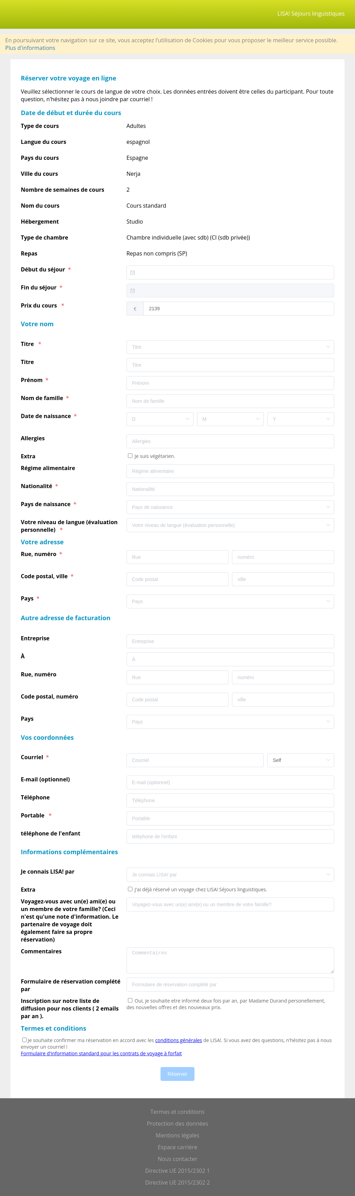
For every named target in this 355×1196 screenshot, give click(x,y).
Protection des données (177, 1123)
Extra (29, 456)
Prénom (32, 380)
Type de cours (40, 126)
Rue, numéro (39, 554)
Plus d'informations (30, 48)
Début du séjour (44, 269)
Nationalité (37, 486)
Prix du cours (40, 305)
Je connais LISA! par (49, 871)
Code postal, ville (45, 576)
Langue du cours (43, 142)
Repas (29, 253)
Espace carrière (177, 1147)
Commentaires (42, 951)
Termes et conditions (177, 1112)
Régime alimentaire (49, 468)
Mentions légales (177, 1135)
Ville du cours (39, 173)
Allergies (34, 438)
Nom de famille (42, 398)
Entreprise (36, 638)
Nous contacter (177, 1159)
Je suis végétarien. (154, 456)
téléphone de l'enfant (51, 833)
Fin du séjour (39, 287)
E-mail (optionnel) (47, 779)
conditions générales (178, 1040)
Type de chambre (44, 237)
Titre (29, 344)
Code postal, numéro (50, 696)
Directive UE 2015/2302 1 (177, 1171)
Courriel (33, 757)
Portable (34, 815)
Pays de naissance (46, 504)
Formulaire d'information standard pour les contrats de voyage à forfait (101, 1053)
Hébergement (40, 221)
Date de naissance (46, 416)
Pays (28, 598)
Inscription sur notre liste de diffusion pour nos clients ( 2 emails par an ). (70, 1008)
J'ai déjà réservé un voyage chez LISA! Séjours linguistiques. (200, 889)
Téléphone (36, 797)
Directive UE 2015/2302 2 (177, 1182)
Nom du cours (40, 205)
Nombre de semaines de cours (62, 189)
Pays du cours (40, 158)
